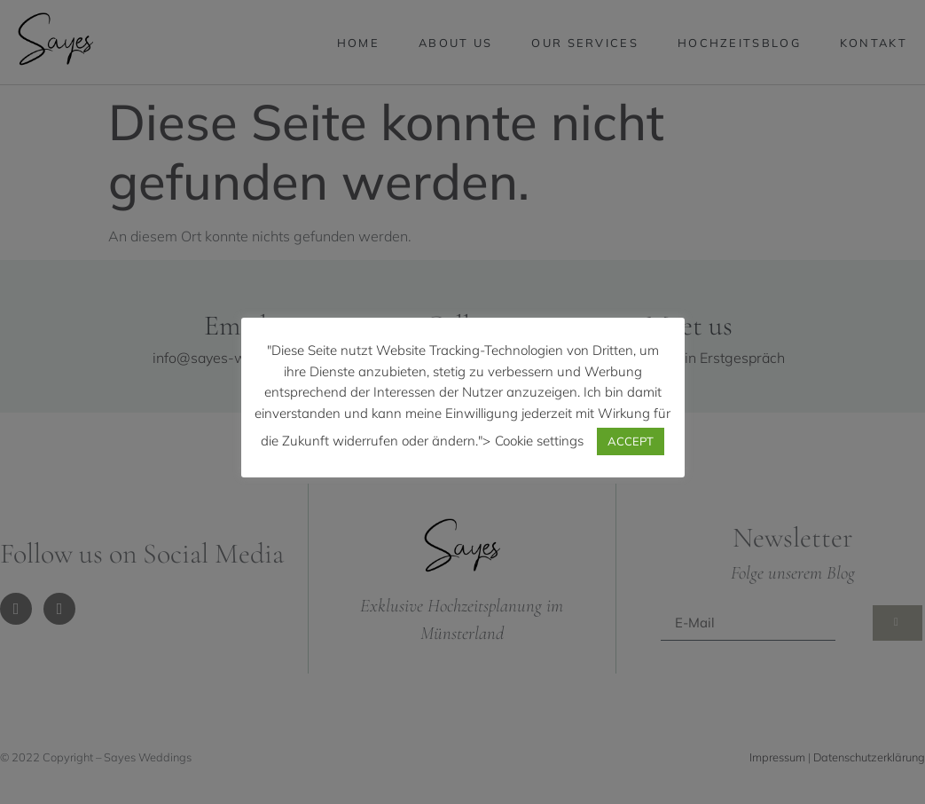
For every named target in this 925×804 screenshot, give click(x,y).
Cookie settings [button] (539, 440)
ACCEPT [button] (631, 441)
